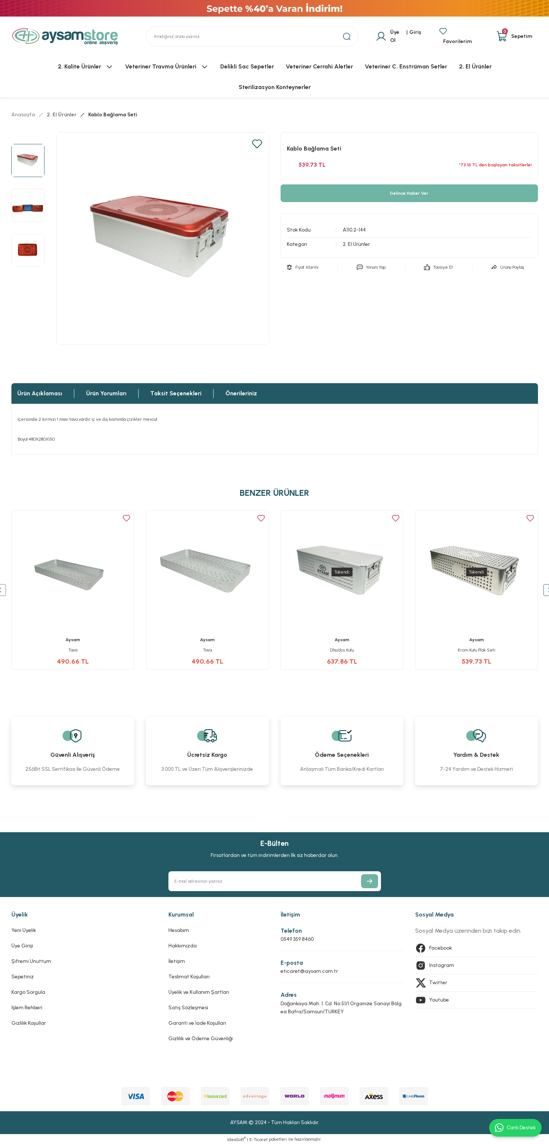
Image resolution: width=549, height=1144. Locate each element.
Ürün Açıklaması (39, 393)
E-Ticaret (258, 1139)
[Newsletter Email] (274, 881)
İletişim (176, 961)
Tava (72, 650)
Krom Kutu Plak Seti (476, 650)
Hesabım (178, 930)
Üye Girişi (22, 946)
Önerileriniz (241, 393)
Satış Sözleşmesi (188, 1007)
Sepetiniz (22, 977)
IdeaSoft (236, 1139)
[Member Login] (398, 36)
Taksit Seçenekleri (176, 393)
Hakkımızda (182, 946)
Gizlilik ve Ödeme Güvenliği (200, 1038)
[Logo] (65, 36)
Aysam (72, 639)
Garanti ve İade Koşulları (197, 1023)
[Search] (252, 36)
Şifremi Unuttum (31, 961)
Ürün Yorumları (106, 393)
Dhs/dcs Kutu (342, 650)
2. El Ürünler (356, 244)
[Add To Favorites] (257, 144)
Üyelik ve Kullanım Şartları (198, 992)
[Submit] (369, 881)
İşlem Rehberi (26, 1007)
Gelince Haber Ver (409, 193)
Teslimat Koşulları (189, 977)
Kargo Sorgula (28, 992)
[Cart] (514, 36)
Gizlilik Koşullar (28, 1023)
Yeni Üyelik (23, 930)
